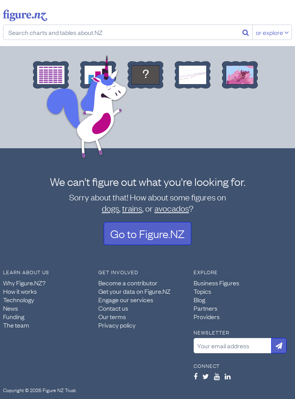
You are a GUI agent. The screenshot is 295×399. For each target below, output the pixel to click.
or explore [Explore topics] (272, 32)
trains (132, 208)
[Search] (245, 32)
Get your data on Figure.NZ (134, 291)
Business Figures (216, 282)
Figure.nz (25, 15)
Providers (207, 316)
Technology (18, 299)
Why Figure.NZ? (24, 282)
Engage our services (125, 299)
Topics (202, 291)
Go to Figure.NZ (147, 233)
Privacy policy (117, 325)
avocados (171, 208)
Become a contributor (127, 282)
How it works (20, 291)
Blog (199, 299)
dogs (110, 208)
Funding (13, 316)
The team (16, 325)
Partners (205, 308)
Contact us (113, 308)
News (10, 308)
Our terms (112, 316)
